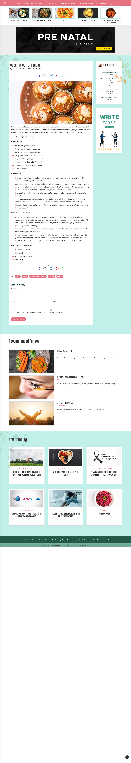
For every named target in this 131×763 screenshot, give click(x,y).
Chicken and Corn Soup (109, 72)
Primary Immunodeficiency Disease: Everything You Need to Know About (104, 473)
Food (94, 540)
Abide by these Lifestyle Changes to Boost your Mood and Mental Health (26, 473)
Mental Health (67, 540)
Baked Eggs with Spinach (20, 21)
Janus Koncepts (83, 545)
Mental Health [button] (64, 3)
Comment (14, 288)
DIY (58, 380)
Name (13, 301)
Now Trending (56, 540)
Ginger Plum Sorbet (88, 20)
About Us (28, 540)
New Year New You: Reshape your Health (65, 473)
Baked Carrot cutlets (65, 351)
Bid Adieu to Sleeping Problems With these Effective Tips (65, 515)
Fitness (99, 540)
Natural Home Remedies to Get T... (71, 377)
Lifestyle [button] (74, 3)
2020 (17, 276)
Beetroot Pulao (104, 513)
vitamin (59, 276)
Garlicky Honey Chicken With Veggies (111, 21)
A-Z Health (61, 406)
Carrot (25, 276)
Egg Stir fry (65, 20)
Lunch (104, 510)
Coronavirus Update (26, 510)
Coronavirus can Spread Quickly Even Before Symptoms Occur (27, 515)
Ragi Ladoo (109, 91)
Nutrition (48, 540)
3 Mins (40, 69)
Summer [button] (26, 3)
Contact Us (107, 540)
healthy (51, 276)
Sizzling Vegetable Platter (42, 21)
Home (18, 3)
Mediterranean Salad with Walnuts (109, 79)
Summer (35, 540)
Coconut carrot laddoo (38, 276)
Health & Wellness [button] (86, 3)
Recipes (60, 354)
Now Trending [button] (52, 3)
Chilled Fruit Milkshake (109, 97)
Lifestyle (75, 540)
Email (53, 301)
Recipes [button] (34, 3)
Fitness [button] (103, 3)
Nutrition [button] (42, 3)
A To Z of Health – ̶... (65, 403)
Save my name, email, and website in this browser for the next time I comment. (37, 312)
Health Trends (66, 510)
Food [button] (96, 3)
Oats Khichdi (109, 86)
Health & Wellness (27, 468)
